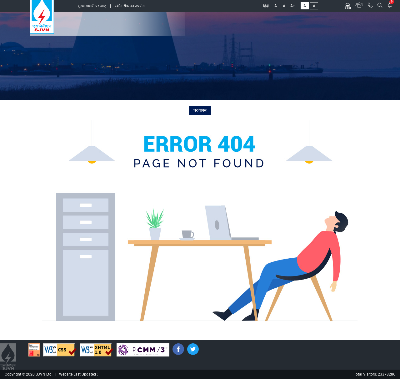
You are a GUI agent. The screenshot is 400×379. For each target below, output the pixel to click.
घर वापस (200, 110)
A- (276, 6)
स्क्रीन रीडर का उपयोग (130, 6)
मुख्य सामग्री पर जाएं (92, 6)
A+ (292, 6)
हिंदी (266, 6)
